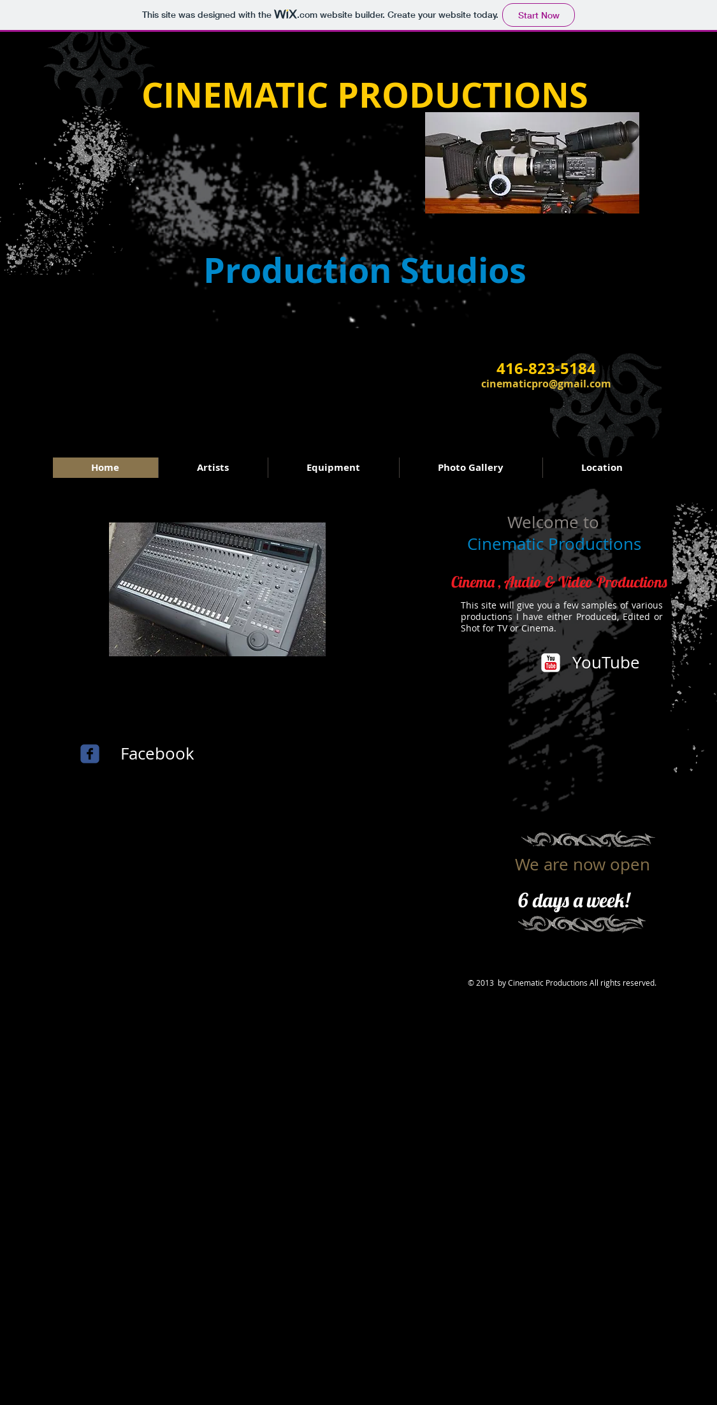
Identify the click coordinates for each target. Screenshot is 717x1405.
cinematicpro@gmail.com (546, 384)
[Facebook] (157, 753)
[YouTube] (607, 662)
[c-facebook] (89, 753)
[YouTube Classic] (550, 662)
